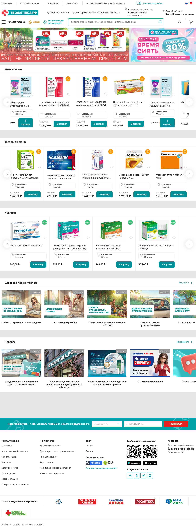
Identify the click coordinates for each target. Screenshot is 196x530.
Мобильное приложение (141, 441)
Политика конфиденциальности (56, 468)
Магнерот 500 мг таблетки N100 (170, 176)
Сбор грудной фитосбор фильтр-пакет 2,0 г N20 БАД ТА (20, 104)
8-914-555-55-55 (137, 12)
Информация (73, 3)
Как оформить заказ (29, 3)
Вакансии (6, 462)
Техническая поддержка (52, 473)
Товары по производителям (15, 484)
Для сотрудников (10, 473)
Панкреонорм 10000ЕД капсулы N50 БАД (156, 247)
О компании (7, 3)
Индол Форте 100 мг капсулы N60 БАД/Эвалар (24, 176)
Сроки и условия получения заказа (57, 451)
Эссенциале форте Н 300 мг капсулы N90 (134, 176)
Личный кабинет (48, 457)
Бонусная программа (149, 3)
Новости (90, 445)
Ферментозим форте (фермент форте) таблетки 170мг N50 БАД (70, 247)
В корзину (25, 123)
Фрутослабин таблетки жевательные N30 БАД (108, 247)
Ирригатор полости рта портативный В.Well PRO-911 (95, 176)
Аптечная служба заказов (15, 451)
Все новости (184, 342)
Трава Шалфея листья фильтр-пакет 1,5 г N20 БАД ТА (162, 104)
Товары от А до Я (10, 479)
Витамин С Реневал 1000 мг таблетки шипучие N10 (128, 104)
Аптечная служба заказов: (140, 9)
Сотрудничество (10, 468)
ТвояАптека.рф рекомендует (53, 21)
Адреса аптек (53, 3)
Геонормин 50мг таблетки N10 (26, 245)
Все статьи (185, 283)
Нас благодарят (10, 457)
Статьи (89, 451)
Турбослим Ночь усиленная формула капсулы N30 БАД (91, 103)
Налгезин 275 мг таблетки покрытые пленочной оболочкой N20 (61, 177)
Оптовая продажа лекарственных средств (105, 3)
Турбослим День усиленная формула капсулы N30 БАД (54, 104)
